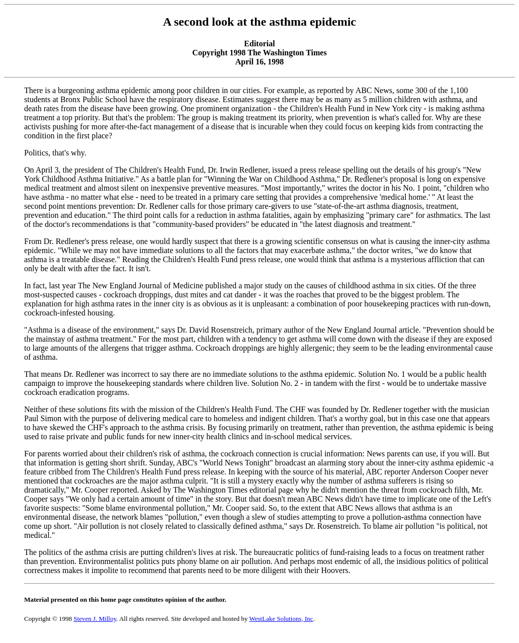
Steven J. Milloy (94, 618)
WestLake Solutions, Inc (281, 618)
